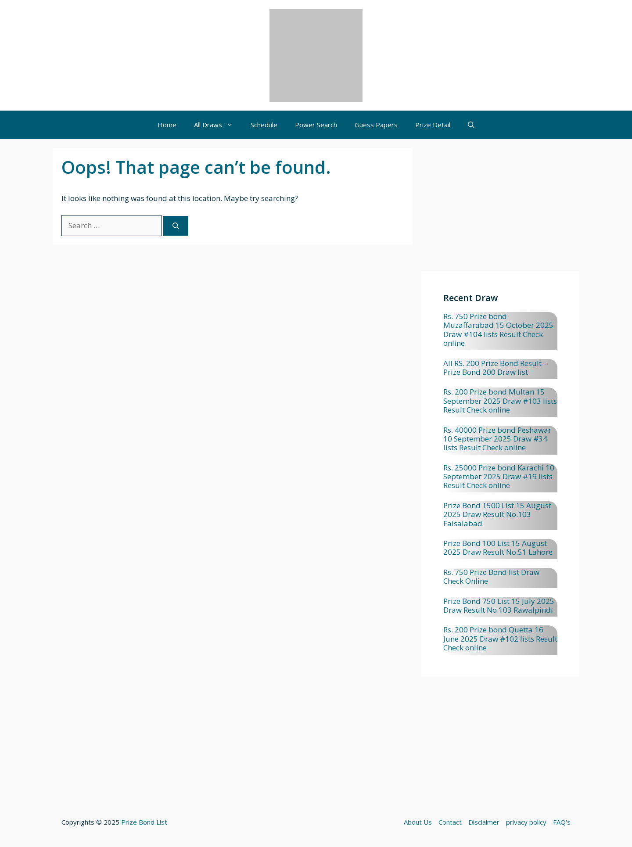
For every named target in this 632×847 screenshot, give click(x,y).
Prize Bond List (144, 822)
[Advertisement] (500, 209)
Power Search (316, 124)
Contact (450, 822)
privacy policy (526, 822)
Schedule (264, 124)
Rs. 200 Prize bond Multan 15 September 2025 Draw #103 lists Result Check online (500, 401)
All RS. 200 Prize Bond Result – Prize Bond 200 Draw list (495, 367)
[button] (471, 125)
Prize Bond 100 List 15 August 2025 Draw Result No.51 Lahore (498, 547)
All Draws (218, 125)
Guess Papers (376, 124)
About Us (418, 822)
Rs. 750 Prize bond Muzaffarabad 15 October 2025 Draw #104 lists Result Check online (498, 329)
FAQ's (562, 822)
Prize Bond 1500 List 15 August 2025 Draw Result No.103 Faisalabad (497, 514)
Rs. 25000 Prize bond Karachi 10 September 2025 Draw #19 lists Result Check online (498, 477)
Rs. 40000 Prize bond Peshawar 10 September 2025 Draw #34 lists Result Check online (497, 439)
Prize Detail (432, 124)
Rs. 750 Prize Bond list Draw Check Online (491, 576)
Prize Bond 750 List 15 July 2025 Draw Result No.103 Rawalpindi (498, 605)
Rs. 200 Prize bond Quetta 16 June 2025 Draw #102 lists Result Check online (500, 638)
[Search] (175, 226)
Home (167, 124)
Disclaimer (483, 822)
